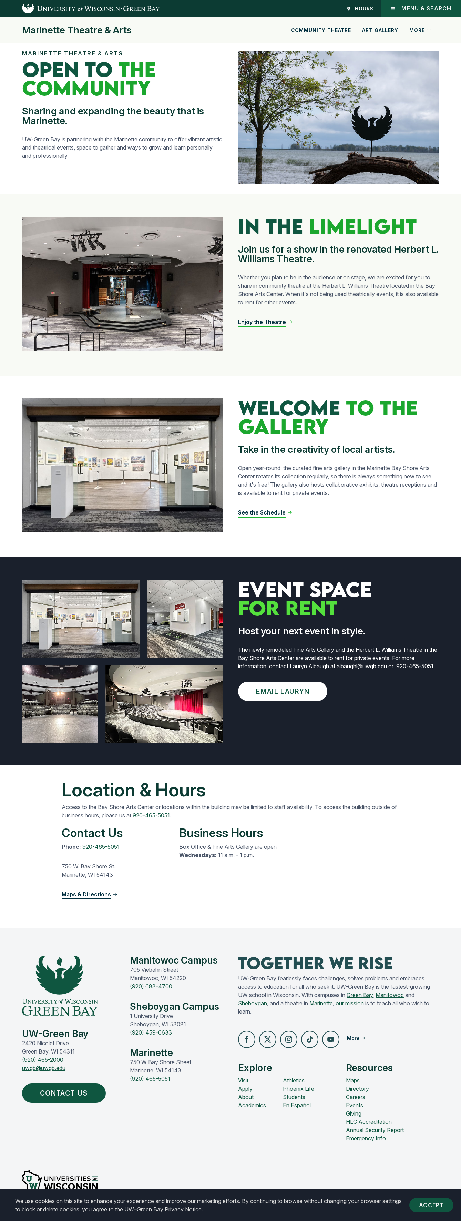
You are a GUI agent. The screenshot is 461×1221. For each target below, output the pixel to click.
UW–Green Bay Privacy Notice (163, 1209)
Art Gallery (380, 30)
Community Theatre (321, 30)
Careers (355, 1096)
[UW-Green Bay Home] (80, 8)
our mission (350, 1003)
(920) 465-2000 (42, 1059)
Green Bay (360, 994)
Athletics (294, 1080)
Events (354, 1105)
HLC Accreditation (369, 1121)
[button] (265, 322)
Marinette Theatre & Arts (77, 30)
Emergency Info (366, 1138)
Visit (243, 1080)
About (246, 1096)
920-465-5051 (414, 666)
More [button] (420, 30)
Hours (360, 8)
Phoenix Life (298, 1088)
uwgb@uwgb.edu (43, 1068)
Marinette (321, 1003)
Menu (420, 8)
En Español (297, 1105)
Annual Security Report (375, 1130)
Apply (245, 1088)
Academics (252, 1105)
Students (294, 1096)
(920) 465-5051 (150, 1078)
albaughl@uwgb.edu (362, 666)
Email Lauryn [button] (284, 691)
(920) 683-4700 (151, 986)
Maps (353, 1080)
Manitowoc (390, 994)
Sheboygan (252, 1003)
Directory (357, 1088)
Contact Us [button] (65, 1093)
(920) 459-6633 (151, 1032)
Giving (353, 1113)
